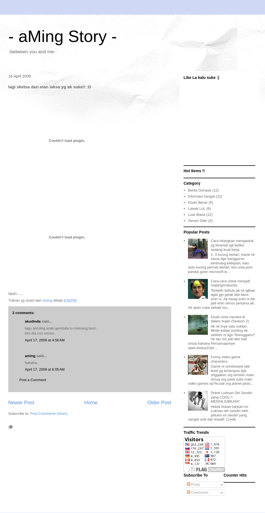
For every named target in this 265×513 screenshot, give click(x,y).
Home (91, 402)
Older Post (159, 402)
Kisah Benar (198, 202)
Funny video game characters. (225, 359)
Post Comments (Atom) (49, 413)
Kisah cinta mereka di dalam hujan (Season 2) (230, 319)
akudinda (33, 321)
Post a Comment (32, 380)
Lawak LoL (196, 208)
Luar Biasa (196, 214)
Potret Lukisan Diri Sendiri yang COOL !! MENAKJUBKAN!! (231, 397)
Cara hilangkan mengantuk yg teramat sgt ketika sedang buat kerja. (232, 245)
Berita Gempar (199, 190)
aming (30, 356)
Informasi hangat (201, 196)
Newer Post (21, 402)
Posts (193, 484)
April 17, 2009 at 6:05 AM (45, 369)
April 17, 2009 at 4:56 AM (45, 340)
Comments (197, 492)
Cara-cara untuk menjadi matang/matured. (230, 283)
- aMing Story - (62, 36)
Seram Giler (197, 221)
